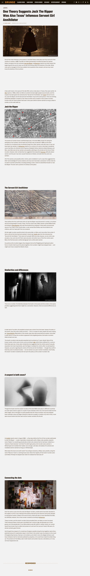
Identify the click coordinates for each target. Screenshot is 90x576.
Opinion (64, 2)
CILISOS (8, 438)
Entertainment (55, 2)
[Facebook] (74, 2)
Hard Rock (30, 2)
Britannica (37, 63)
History (5, 7)
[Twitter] (81, 2)
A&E (34, 342)
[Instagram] (78, 2)
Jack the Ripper (28, 63)
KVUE (44, 94)
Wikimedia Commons (51, 136)
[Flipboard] (83, 2)
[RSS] (87, 2)
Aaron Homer (7, 23)
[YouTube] (76, 2)
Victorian (43, 152)
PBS (6, 93)
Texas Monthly (15, 225)
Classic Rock (21, 2)
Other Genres (38, 2)
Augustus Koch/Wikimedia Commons (48, 217)
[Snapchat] (85, 2)
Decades (46, 2)
